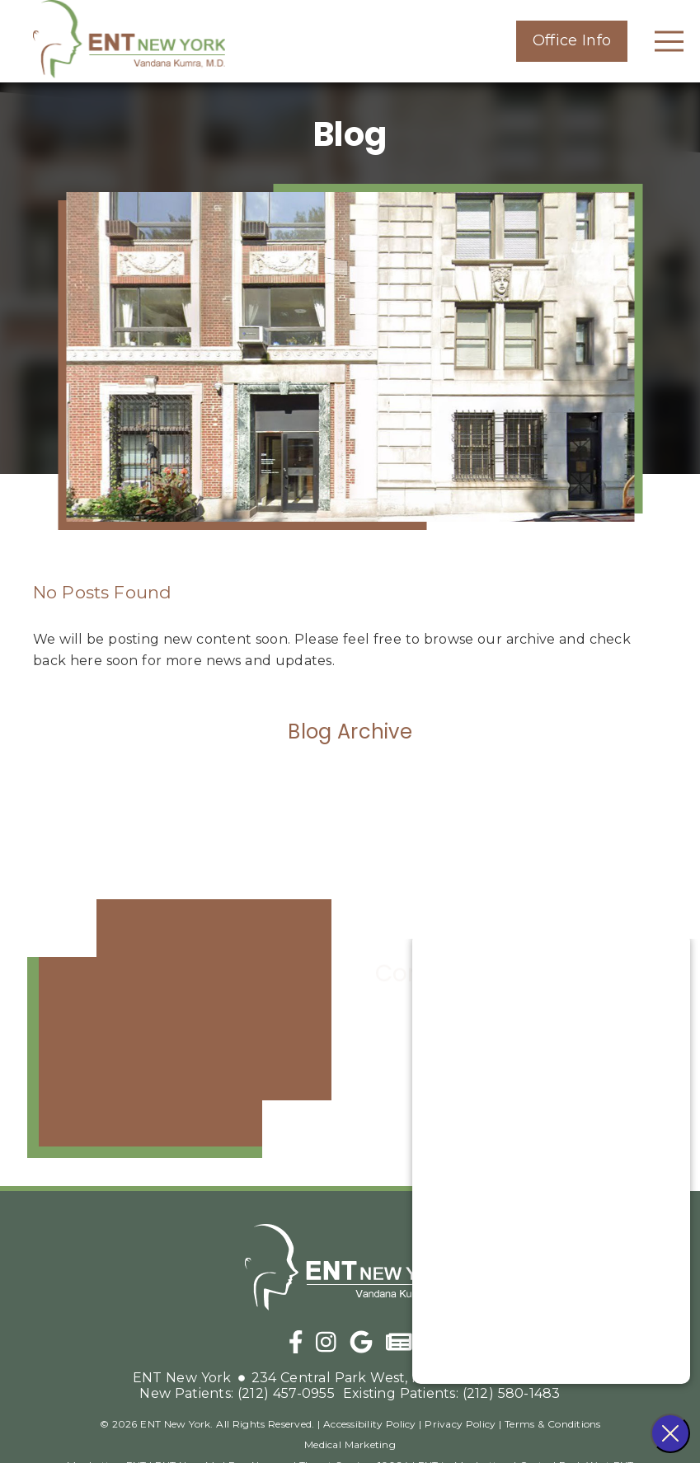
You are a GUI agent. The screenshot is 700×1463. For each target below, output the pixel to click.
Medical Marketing (350, 1444)
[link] (133, 41)
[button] (571, 41)
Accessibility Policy (369, 1424)
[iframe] (179, 1028)
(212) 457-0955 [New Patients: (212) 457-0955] (237, 1393)
